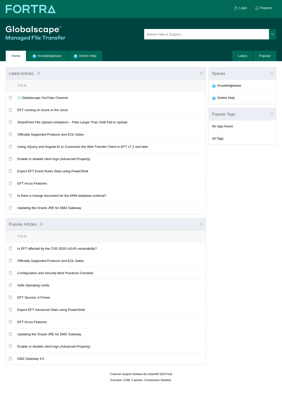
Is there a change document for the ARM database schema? (61, 196)
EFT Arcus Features (32, 183)
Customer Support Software (126, 374)
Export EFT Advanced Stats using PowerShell (51, 310)
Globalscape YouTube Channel (45, 98)
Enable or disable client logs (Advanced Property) (53, 159)
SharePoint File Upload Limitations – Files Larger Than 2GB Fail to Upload (72, 122)
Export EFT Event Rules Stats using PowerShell (52, 171)
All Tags (217, 138)
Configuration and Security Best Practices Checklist (55, 273)
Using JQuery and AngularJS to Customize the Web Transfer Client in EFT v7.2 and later (82, 147)
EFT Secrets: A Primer (33, 297)
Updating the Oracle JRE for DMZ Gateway (49, 208)
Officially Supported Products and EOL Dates (50, 134)
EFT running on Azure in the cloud (42, 110)
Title (21, 85)
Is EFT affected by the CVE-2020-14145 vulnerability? (57, 248)
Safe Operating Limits (33, 285)
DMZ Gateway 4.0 (30, 359)
